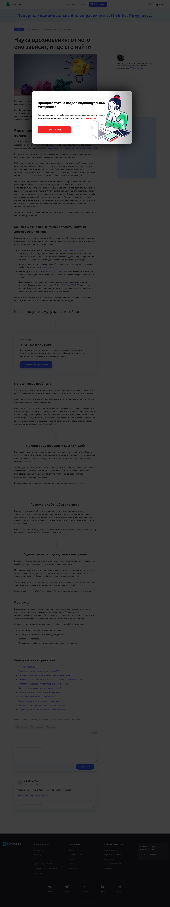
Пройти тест (54, 129)
